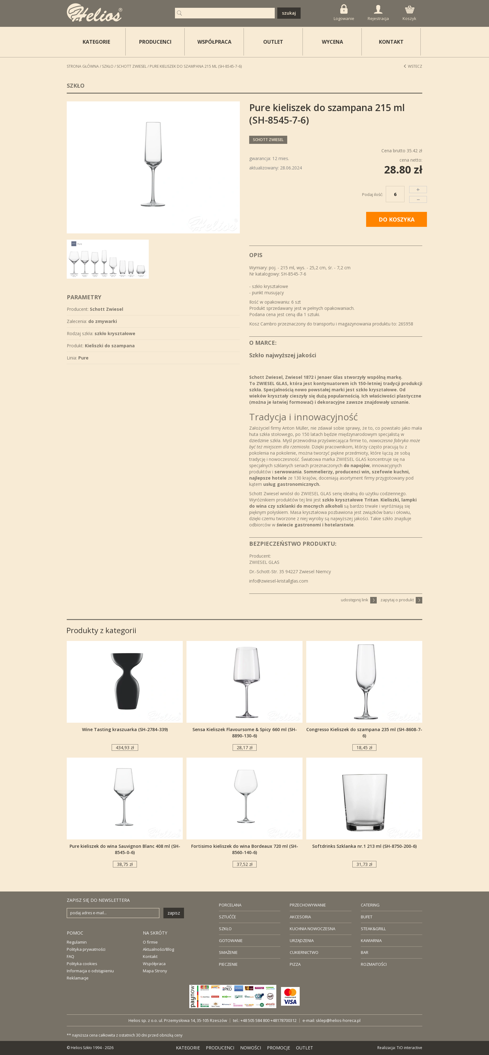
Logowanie (344, 12)
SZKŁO (225, 928)
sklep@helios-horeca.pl (338, 1020)
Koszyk (409, 13)
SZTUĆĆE (227, 917)
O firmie (150, 942)
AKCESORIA (300, 917)
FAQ (70, 956)
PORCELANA (230, 905)
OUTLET (273, 41)
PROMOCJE (278, 1048)
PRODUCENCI (155, 41)
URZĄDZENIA (302, 940)
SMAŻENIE (228, 952)
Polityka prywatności (86, 949)
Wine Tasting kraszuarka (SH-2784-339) (125, 729)
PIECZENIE (228, 964)
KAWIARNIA (371, 940)
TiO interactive (409, 1047)
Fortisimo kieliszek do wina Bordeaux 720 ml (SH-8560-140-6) (244, 849)
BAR (364, 952)
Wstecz (412, 66)
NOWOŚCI (250, 1048)
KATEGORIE (188, 1048)
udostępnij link (359, 600)
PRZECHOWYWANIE (308, 905)
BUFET (366, 917)
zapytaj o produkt (401, 600)
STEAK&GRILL (373, 928)
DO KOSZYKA (396, 219)
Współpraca (154, 963)
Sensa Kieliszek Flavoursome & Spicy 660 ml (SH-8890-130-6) (244, 732)
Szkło (108, 66)
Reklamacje (78, 978)
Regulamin (77, 942)
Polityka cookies (82, 963)
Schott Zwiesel (132, 66)
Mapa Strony (155, 971)
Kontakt (150, 956)
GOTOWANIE (231, 940)
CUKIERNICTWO (304, 952)
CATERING (370, 905)
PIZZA (295, 964)
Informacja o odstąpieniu (90, 971)
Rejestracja (378, 13)
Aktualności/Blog (158, 949)
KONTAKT (391, 41)
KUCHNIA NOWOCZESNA (312, 928)
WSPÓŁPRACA (214, 41)
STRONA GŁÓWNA (83, 66)
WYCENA (332, 41)
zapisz (173, 913)
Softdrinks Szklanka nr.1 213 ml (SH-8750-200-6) (364, 846)
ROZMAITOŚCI (374, 964)
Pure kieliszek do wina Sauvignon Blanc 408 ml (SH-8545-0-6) (125, 849)
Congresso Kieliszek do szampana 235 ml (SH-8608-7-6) (364, 732)
